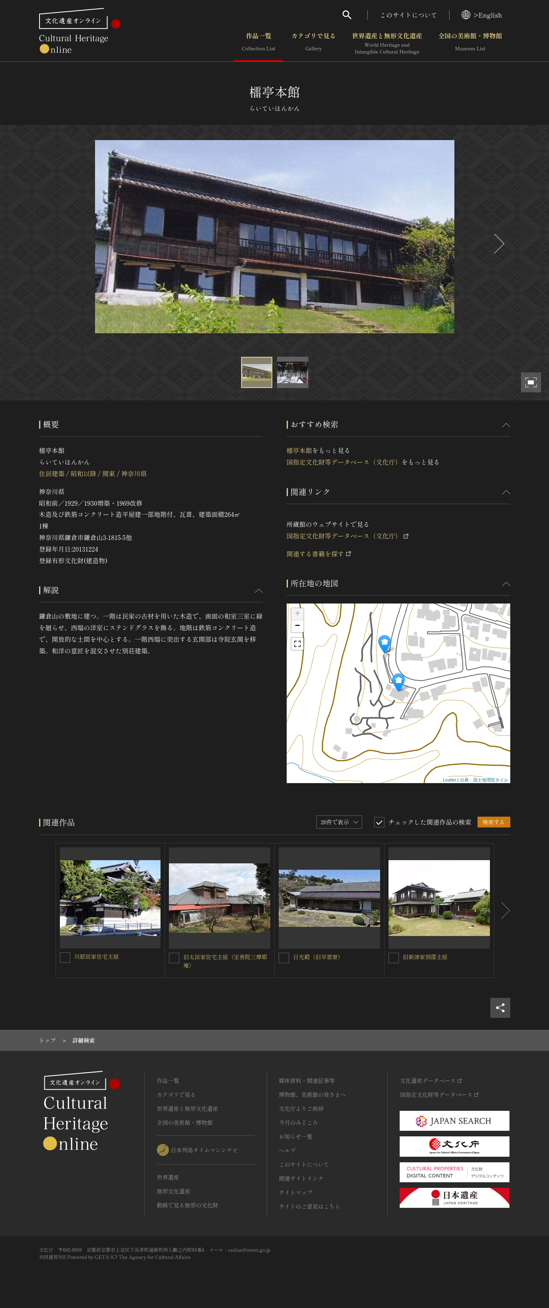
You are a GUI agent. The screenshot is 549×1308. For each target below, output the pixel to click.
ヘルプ (287, 1150)
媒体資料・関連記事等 (307, 1080)
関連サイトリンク (301, 1178)
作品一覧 (258, 43)
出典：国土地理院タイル (484, 780)
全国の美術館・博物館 (470, 43)
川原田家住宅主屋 (96, 956)
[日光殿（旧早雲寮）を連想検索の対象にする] (284, 958)
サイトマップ (296, 1192)
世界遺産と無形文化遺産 (387, 43)
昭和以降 (83, 473)
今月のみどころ (298, 1122)
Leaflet (449, 780)
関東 (108, 473)
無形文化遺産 (173, 1191)
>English (482, 15)
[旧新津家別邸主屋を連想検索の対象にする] (393, 958)
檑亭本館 (299, 450)
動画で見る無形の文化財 (187, 1205)
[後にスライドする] (498, 243)
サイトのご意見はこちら (310, 1206)
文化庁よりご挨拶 (301, 1108)
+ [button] (297, 614)
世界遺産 (168, 1177)
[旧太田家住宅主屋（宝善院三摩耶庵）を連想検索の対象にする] (174, 958)
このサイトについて (408, 15)
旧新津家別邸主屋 (425, 957)
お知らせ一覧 (296, 1136)
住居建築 (52, 473)
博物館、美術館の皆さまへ (312, 1094)
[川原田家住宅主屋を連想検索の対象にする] (65, 957)
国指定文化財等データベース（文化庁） (344, 462)
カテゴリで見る (313, 43)
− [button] (297, 626)
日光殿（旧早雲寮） (318, 957)
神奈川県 (134, 473)
